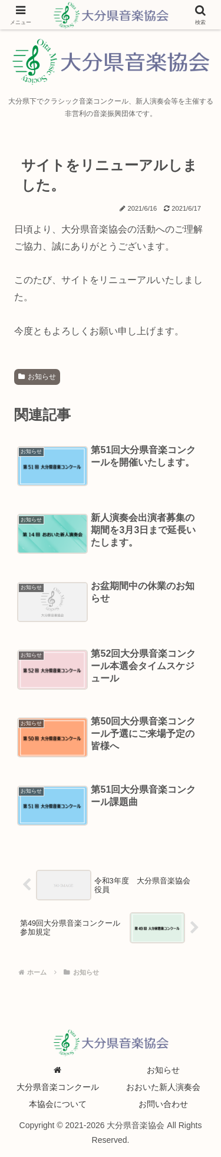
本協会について (58, 1104)
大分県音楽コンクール (58, 1087)
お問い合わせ (163, 1104)
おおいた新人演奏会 (163, 1087)
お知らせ (37, 377)
